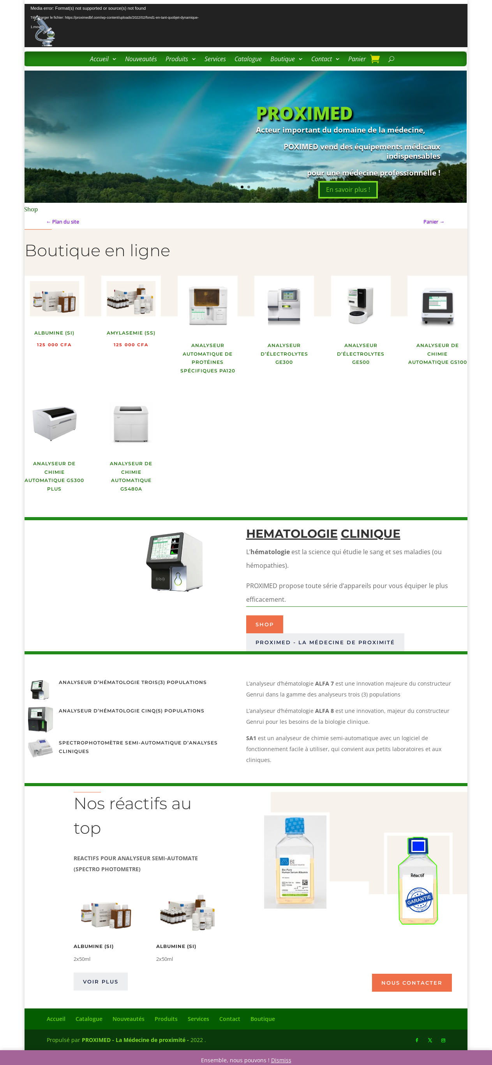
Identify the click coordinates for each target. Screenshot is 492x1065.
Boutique (282, 59)
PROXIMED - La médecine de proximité (325, 642)
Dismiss (281, 1060)
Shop (265, 624)
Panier (357, 59)
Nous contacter (412, 983)
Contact (321, 59)
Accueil (99, 59)
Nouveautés (141, 59)
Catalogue (248, 59)
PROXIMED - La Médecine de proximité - (135, 1040)
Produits (177, 59)
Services (215, 59)
